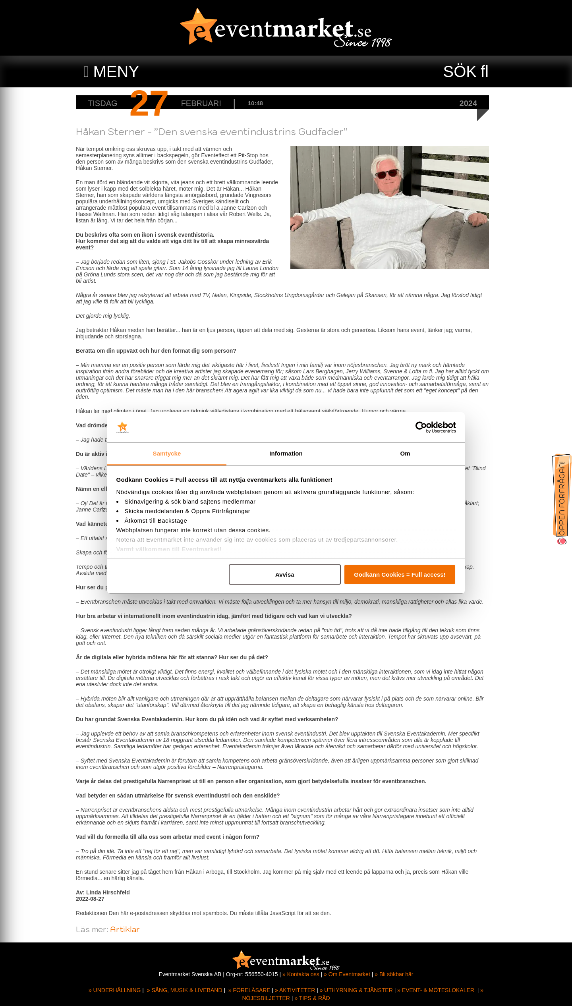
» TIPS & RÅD (312, 998)
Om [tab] (405, 453)
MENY (116, 71)
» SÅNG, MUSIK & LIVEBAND (184, 990)
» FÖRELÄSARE (249, 990)
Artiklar (128, 929)
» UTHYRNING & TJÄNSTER (356, 990)
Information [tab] (286, 453)
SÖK (460, 71)
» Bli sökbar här (394, 974)
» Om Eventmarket (347, 974)
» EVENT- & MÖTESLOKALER (435, 990)
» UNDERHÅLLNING (115, 990)
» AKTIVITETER (295, 990)
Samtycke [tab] (167, 453)
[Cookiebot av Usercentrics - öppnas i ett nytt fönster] (421, 427)
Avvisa (284, 574)
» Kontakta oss (300, 974)
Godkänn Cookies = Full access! (400, 574)
